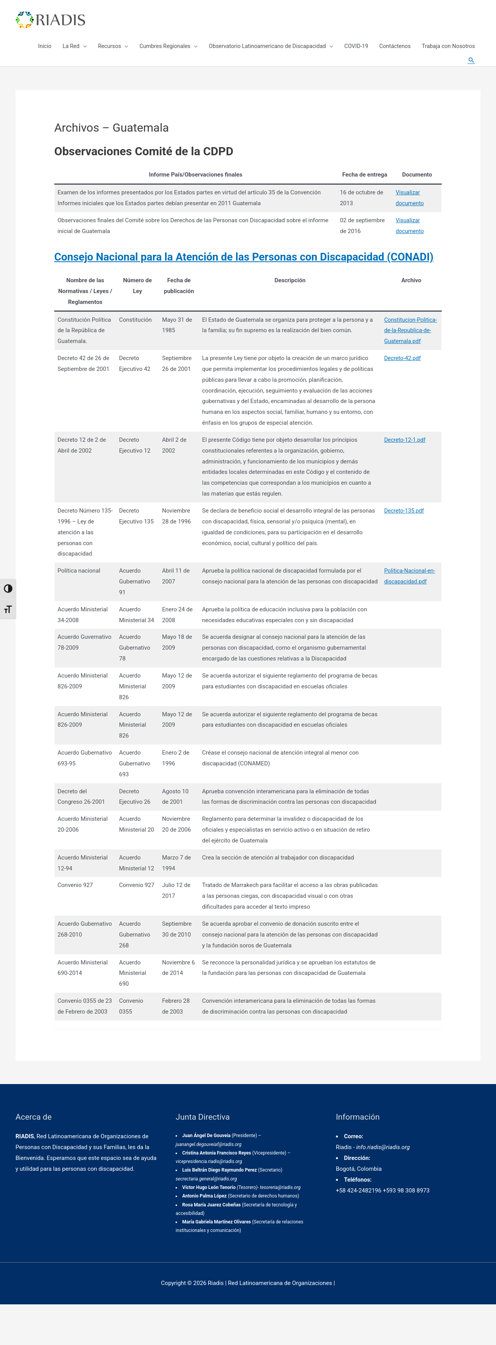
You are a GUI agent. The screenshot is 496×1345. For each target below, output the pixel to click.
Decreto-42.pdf (401, 388)
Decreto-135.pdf (402, 540)
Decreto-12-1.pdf (403, 470)
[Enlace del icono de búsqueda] (471, 70)
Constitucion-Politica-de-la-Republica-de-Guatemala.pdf (409, 360)
